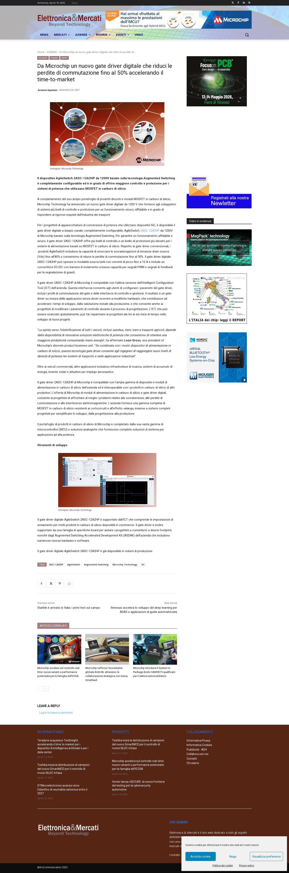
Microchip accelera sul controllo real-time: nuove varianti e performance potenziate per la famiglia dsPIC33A (58, 672)
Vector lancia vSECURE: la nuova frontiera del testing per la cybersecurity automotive (138, 785)
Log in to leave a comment (56, 712)
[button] (247, 35)
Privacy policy (246, 865)
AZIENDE (52, 52)
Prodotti (54, 58)
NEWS (64, 58)
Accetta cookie (200, 856)
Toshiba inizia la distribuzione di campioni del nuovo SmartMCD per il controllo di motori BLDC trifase (63, 768)
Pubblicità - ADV (197, 749)
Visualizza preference (266, 856)
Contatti (192, 758)
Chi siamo (193, 763)
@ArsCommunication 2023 (52, 867)
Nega (232, 856)
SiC (143, 564)
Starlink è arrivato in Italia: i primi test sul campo (68, 607)
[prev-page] (39, 688)
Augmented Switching (96, 564)
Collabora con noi (197, 754)
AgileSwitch (73, 564)
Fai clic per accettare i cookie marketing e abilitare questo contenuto (219, 247)
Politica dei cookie (223, 865)
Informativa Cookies (199, 745)
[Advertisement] (217, 140)
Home (40, 52)
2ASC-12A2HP (150, 230)
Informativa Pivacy (198, 740)
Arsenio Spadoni (47, 90)
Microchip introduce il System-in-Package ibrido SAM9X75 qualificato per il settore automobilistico (154, 672)
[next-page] (46, 688)
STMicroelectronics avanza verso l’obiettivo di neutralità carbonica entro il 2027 (62, 789)
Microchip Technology (125, 564)
